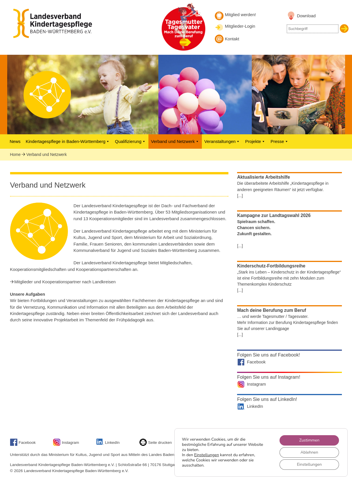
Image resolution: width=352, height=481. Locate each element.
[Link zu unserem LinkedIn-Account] (100, 443)
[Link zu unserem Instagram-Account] (57, 444)
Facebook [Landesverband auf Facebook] (256, 362)
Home (15, 154)
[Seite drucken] (143, 444)
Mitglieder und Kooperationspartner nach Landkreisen (65, 282)
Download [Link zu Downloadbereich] (306, 16)
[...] (240, 195)
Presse (279, 141)
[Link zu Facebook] (14, 444)
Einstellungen (206, 455)
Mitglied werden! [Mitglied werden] (240, 14)
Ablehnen (309, 452)
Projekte (255, 141)
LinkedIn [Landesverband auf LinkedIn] (255, 406)
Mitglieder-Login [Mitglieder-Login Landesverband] (240, 26)
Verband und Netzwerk (175, 141)
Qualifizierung (130, 141)
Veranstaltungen (222, 141)
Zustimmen (309, 440)
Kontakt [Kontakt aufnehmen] (232, 39)
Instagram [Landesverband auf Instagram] (256, 384)
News (15, 141)
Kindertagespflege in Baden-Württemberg (68, 141)
